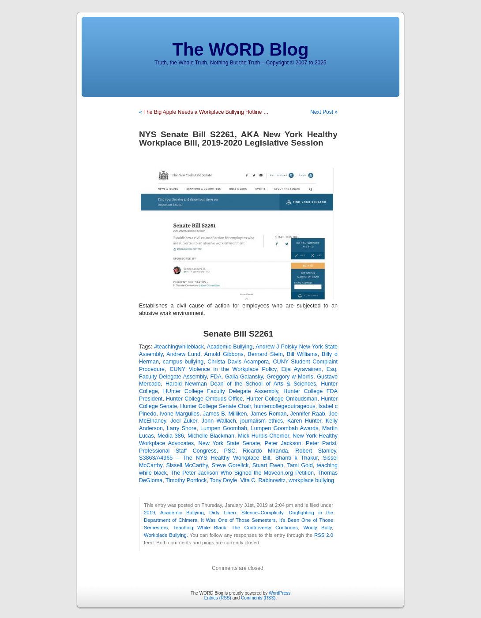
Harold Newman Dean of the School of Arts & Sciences (240, 384)
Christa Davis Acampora (238, 362)
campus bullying (183, 362)
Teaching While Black (199, 527)
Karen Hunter (304, 421)
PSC (229, 451)
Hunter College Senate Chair (215, 406)
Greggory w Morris (290, 377)
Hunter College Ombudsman (281, 399)
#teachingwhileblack (179, 347)
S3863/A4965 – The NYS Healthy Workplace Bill (204, 458)
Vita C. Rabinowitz (263, 480)
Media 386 (171, 436)
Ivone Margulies (179, 414)
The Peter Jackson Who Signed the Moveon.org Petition (242, 473)
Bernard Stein (265, 354)
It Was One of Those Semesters (238, 520)
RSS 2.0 (323, 535)
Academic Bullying (230, 347)
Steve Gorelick (230, 465)
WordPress (279, 593)
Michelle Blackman (211, 436)
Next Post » (324, 112)
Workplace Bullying (165, 535)
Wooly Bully (318, 527)
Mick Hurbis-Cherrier (263, 436)
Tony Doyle (223, 480)
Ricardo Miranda (265, 451)
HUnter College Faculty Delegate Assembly (220, 391)
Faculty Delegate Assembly (173, 377)
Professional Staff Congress (178, 451)
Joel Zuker (183, 421)
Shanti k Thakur (296, 458)
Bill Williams (302, 354)
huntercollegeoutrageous (285, 406)
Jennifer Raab (307, 414)
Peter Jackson (283, 443)
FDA (216, 377)
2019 (149, 512)
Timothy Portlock (186, 480)
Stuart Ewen (267, 465)
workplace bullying (311, 480)
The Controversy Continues (265, 527)
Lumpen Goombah (223, 428)
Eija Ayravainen (302, 369)
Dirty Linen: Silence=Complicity (246, 512)
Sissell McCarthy (187, 465)
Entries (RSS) (217, 598)
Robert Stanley (315, 451)
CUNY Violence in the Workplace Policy (222, 369)
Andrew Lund (183, 354)
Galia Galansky (244, 377)
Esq (331, 369)
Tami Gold (299, 465)
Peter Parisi (321, 443)
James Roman (269, 414)
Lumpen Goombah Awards (284, 428)
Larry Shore (182, 428)
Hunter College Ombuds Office (204, 399)
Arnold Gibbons (224, 354)
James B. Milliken (225, 414)
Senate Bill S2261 (238, 333)
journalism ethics (261, 421)
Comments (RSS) (258, 598)
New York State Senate (229, 443)
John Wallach (219, 421)
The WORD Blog (241, 49)
